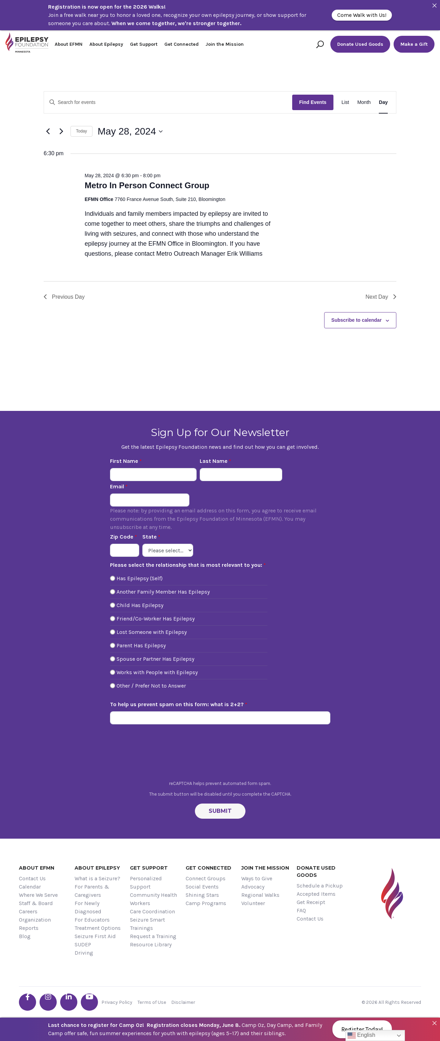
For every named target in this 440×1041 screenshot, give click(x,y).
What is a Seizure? (97, 878)
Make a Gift (414, 44)
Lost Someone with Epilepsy (152, 632)
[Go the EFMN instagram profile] (48, 1002)
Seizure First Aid (95, 936)
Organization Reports (35, 923)
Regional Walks (260, 895)
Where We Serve (38, 895)
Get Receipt (311, 902)
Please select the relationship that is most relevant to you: (186, 565)
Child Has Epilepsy (140, 605)
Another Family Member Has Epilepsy (163, 591)
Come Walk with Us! (361, 15)
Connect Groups (206, 878)
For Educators (92, 919)
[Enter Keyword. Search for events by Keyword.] (168, 102)
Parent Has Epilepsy (141, 645)
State (149, 536)
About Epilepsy (106, 44)
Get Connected (181, 44)
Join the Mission (225, 44)
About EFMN (68, 44)
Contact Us (32, 878)
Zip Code (121, 536)
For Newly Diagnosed (88, 907)
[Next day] (61, 131)
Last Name (214, 461)
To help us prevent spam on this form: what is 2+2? (177, 704)
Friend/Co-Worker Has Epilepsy (156, 618)
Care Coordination (152, 911)
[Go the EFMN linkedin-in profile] (68, 1002)
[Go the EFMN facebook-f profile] (27, 1002)
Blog (25, 936)
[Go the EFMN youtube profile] (89, 1002)
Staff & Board (36, 903)
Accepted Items (316, 894)
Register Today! (362, 1029)
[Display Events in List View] (345, 102)
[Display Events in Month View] (364, 102)
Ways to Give (256, 878)
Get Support (143, 44)
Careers (28, 911)
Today (81, 131)
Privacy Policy (116, 1002)
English (361, 1035)
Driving (84, 952)
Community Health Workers (153, 899)
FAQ (301, 910)
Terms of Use (152, 1002)
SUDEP (83, 944)
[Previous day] (48, 131)
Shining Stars (202, 895)
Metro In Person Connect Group (147, 185)
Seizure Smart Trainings (147, 923)
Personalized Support (146, 882)
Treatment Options (98, 928)
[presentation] (220, 754)
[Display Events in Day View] (383, 102)
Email (117, 486)
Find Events (312, 102)
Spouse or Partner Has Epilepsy (155, 659)
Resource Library (151, 944)
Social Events (202, 886)
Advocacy (252, 886)
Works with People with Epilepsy (157, 672)
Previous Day (64, 297)
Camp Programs (206, 903)
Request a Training (153, 936)
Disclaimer (183, 1002)
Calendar (30, 886)
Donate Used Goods (360, 44)
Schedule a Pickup (320, 885)
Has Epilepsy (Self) (140, 578)
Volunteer (253, 903)
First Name (124, 461)
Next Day (380, 297)
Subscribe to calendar (356, 320)
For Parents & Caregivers (92, 890)
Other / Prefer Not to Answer (151, 685)
